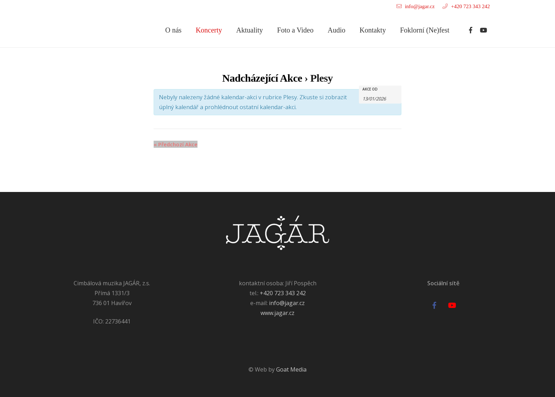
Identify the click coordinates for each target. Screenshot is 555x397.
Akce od (370, 89)
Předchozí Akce (176, 144)
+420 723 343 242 (470, 6)
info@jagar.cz (420, 6)
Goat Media (291, 369)
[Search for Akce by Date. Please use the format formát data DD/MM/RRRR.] (380, 98)
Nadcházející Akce (262, 78)
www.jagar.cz (277, 313)
